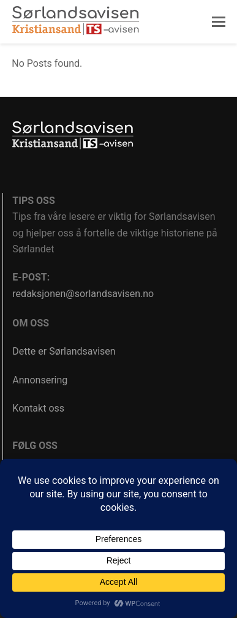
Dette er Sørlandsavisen (63, 351)
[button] (218, 22)
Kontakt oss (38, 408)
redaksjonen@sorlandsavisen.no (83, 294)
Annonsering (39, 380)
